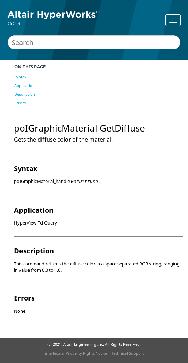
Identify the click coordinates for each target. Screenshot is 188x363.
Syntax (20, 76)
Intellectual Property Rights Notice (75, 353)
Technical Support (127, 353)
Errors (20, 102)
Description (24, 94)
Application (24, 85)
